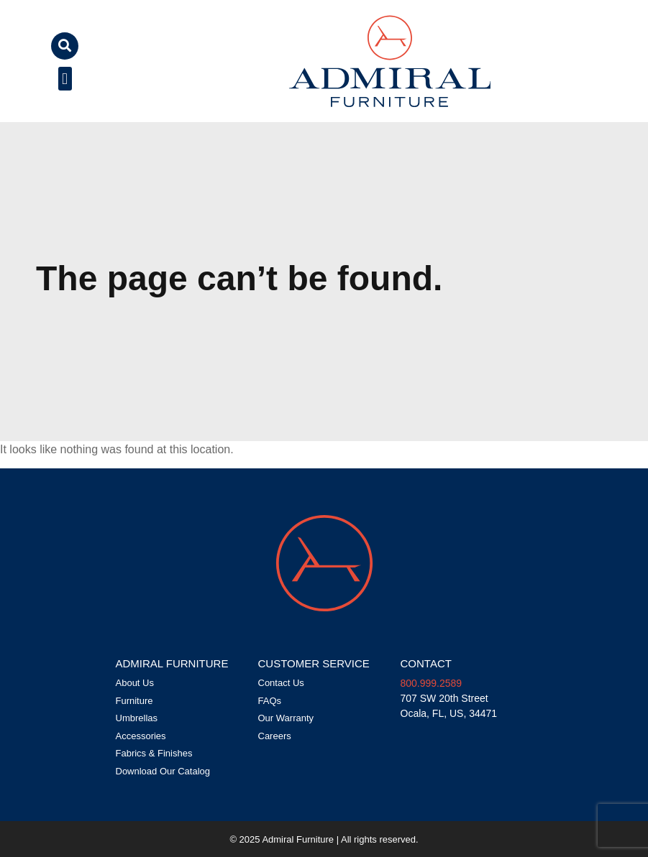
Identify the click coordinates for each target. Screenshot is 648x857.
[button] (64, 46)
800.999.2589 (431, 683)
